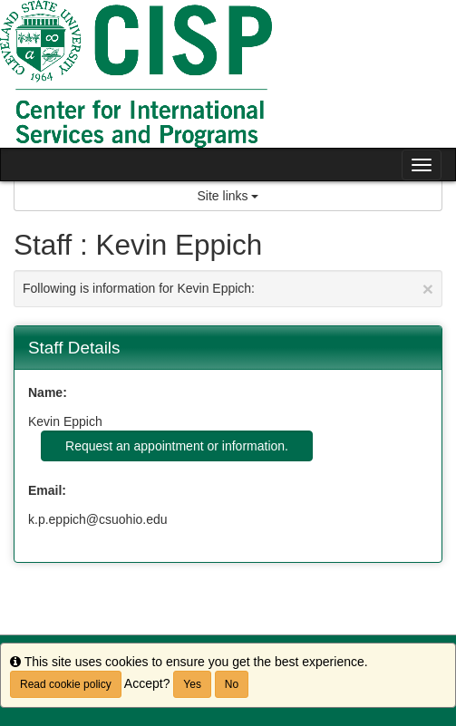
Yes (192, 684)
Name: (47, 392)
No (231, 684)
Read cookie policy (66, 684)
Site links (228, 196)
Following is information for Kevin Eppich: (228, 288)
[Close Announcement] (427, 288)
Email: (47, 490)
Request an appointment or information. (176, 446)
